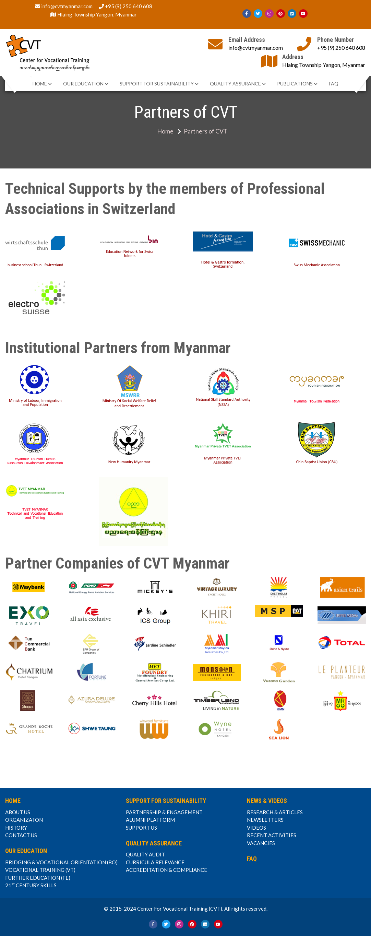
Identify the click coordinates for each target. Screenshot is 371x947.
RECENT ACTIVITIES (271, 835)
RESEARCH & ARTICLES (275, 812)
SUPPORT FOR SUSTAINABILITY (157, 83)
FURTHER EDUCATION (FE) (37, 878)
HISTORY (16, 828)
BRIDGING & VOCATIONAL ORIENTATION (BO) (61, 862)
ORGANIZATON (24, 820)
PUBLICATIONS (295, 83)
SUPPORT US (141, 828)
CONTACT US (21, 835)
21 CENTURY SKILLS (31, 884)
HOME (40, 83)
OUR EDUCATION (83, 83)
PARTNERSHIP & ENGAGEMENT (164, 812)
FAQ (333, 83)
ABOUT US (17, 812)
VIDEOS (256, 828)
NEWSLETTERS (265, 820)
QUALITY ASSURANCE (235, 83)
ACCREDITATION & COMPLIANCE (166, 870)
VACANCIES (261, 843)
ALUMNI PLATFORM (150, 820)
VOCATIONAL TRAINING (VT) (40, 870)
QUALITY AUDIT (145, 854)
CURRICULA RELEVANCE (155, 862)
